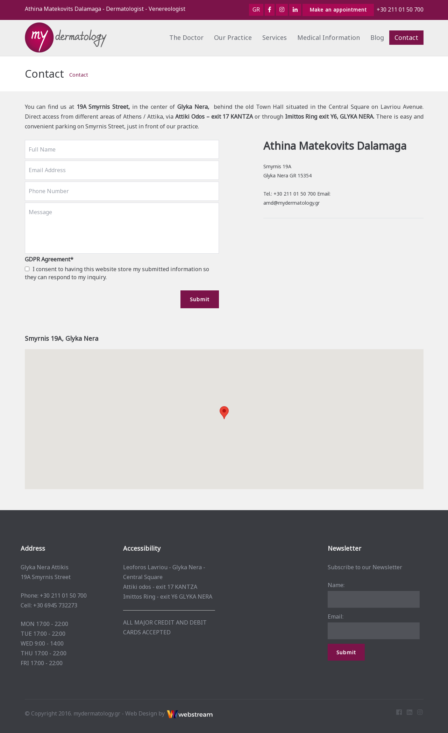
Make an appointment (338, 9)
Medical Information (328, 37)
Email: (333, 616)
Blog (377, 37)
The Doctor (186, 37)
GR (256, 9)
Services (274, 37)
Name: (333, 585)
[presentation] (78, 304)
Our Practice (233, 37)
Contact (406, 37)
